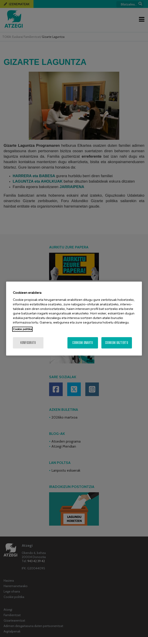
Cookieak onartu (82, 343)
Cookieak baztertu (116, 343)
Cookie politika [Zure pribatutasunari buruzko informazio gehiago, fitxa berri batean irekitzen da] (22, 329)
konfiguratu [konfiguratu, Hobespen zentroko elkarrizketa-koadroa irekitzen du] (28, 343)
